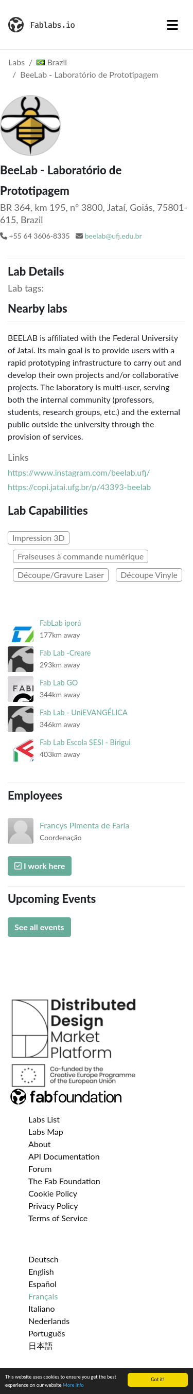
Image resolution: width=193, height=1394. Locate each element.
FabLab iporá (60, 623)
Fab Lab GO (59, 682)
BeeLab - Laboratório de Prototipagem (89, 74)
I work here (39, 866)
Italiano (41, 1308)
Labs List (44, 1119)
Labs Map (45, 1131)
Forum (39, 1168)
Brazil (52, 62)
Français (43, 1296)
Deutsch (43, 1259)
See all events (39, 927)
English (41, 1271)
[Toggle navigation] (172, 24)
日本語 (40, 1345)
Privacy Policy (53, 1205)
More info (73, 1385)
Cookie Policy (52, 1193)
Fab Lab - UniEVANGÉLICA (84, 712)
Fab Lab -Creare (65, 652)
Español (42, 1284)
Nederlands (48, 1321)
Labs (16, 62)
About (39, 1144)
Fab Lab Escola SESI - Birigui (85, 742)
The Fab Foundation (64, 1181)
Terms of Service (57, 1218)
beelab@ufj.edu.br (113, 235)
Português (46, 1333)
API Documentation (64, 1156)
